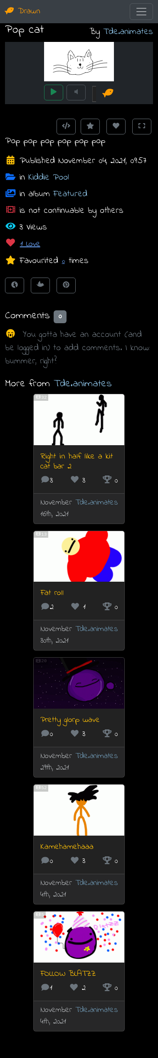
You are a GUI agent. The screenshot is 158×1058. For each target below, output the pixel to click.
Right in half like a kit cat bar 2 (76, 462)
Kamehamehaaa (67, 847)
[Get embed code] (66, 126)
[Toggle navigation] (141, 11)
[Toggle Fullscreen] (141, 126)
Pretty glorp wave (70, 720)
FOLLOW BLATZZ (68, 974)
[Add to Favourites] (90, 126)
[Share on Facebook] (14, 285)
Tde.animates (128, 31)
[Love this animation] (116, 126)
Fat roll (52, 593)
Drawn (22, 11)
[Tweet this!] (40, 285)
